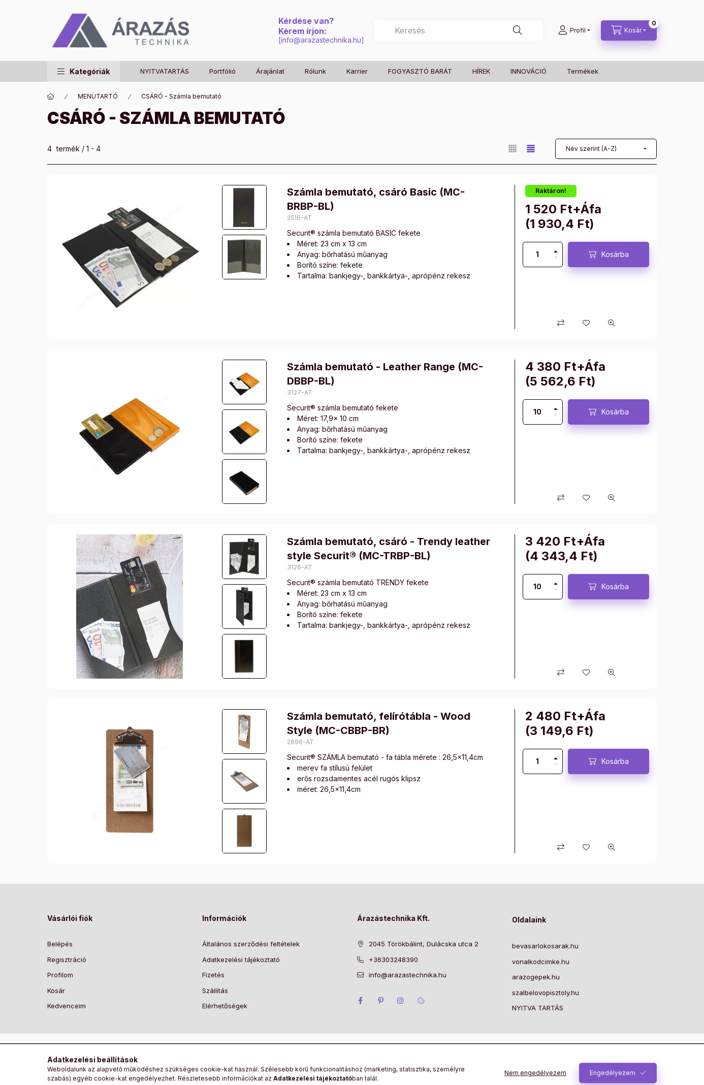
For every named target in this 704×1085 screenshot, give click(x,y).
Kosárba (615, 254)
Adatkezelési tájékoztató (241, 959)
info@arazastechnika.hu (321, 40)
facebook (360, 1001)
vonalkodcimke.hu (540, 962)
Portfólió (222, 71)
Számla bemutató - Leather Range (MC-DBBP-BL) (385, 374)
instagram (401, 1001)
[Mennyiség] (537, 254)
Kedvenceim (66, 1006)
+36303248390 (393, 959)
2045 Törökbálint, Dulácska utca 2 (423, 944)
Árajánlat (270, 71)
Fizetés (213, 975)
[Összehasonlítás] (561, 323)
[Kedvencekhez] (586, 323)
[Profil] (574, 30)
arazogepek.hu (536, 977)
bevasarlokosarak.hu (545, 946)
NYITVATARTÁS (164, 71)
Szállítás (215, 990)
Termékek (582, 71)
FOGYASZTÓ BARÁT (420, 71)
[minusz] (556, 260)
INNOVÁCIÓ (528, 71)
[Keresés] (517, 30)
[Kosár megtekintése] (629, 30)
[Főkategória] (50, 96)
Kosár (56, 990)
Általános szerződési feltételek (251, 944)
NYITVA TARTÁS (537, 1008)
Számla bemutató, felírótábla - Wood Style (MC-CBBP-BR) (378, 723)
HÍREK (481, 71)
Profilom (60, 975)
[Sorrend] (606, 149)
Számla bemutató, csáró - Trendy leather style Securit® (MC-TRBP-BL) (388, 548)
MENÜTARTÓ (98, 96)
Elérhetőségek (224, 1006)
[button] (83, 71)
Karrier (357, 71)
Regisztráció (66, 959)
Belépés (60, 944)
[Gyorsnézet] (611, 323)
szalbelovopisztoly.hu (545, 992)
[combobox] (458, 30)
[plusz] (556, 248)
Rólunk (315, 71)
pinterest (380, 1001)
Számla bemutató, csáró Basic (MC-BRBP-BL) (376, 199)
